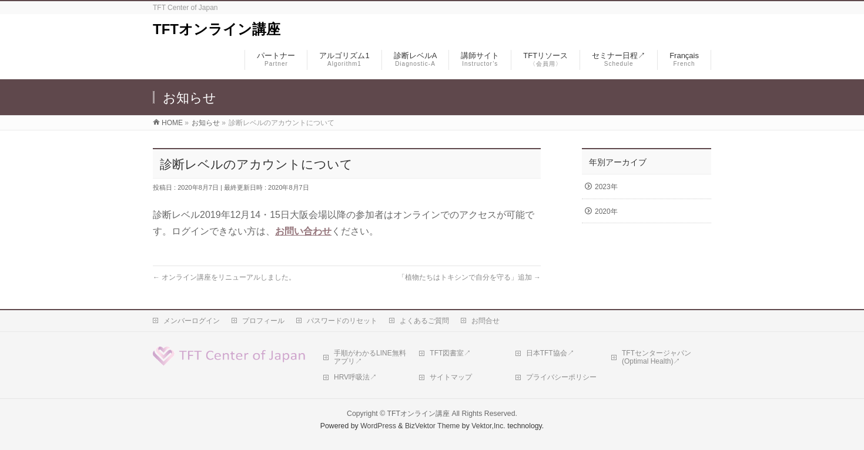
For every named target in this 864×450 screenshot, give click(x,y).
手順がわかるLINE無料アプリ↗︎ (370, 357)
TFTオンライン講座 (216, 29)
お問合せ (485, 321)
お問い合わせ (303, 231)
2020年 (606, 211)
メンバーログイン (191, 321)
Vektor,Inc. (488, 426)
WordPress (378, 426)
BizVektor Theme (432, 426)
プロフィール (263, 321)
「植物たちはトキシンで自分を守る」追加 (469, 277)
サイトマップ (451, 377)
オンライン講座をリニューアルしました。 (224, 277)
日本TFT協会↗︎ (550, 353)
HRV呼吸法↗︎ (355, 377)
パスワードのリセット (342, 321)
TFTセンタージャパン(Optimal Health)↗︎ (656, 357)
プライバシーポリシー (561, 377)
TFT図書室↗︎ (450, 353)
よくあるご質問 (424, 321)
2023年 (606, 187)
